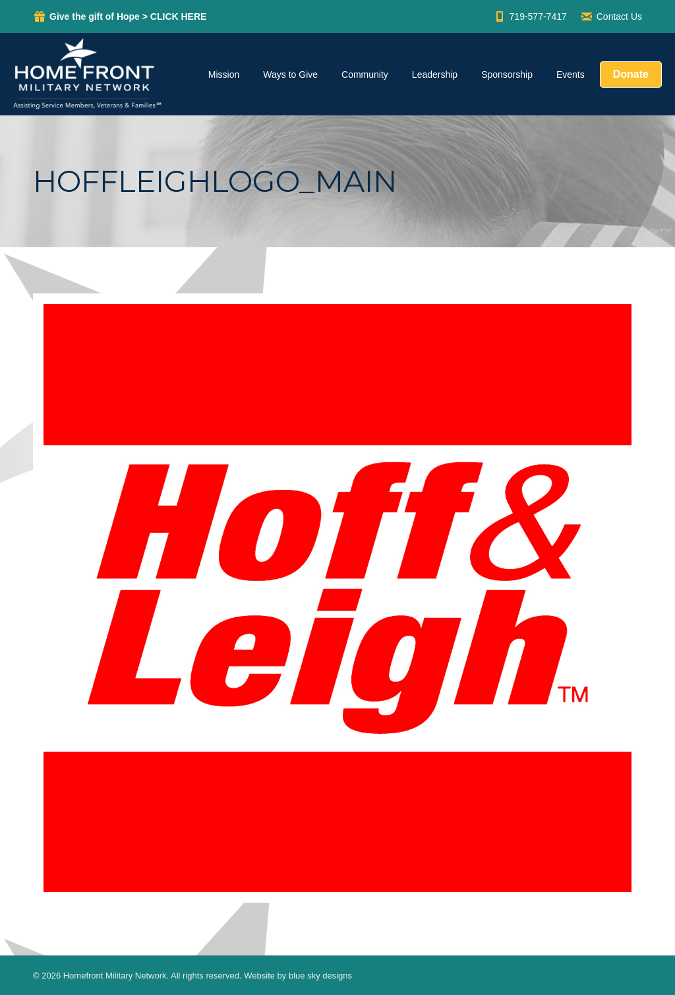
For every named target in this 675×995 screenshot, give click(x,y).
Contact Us (611, 16)
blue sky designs (320, 975)
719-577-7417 (530, 16)
